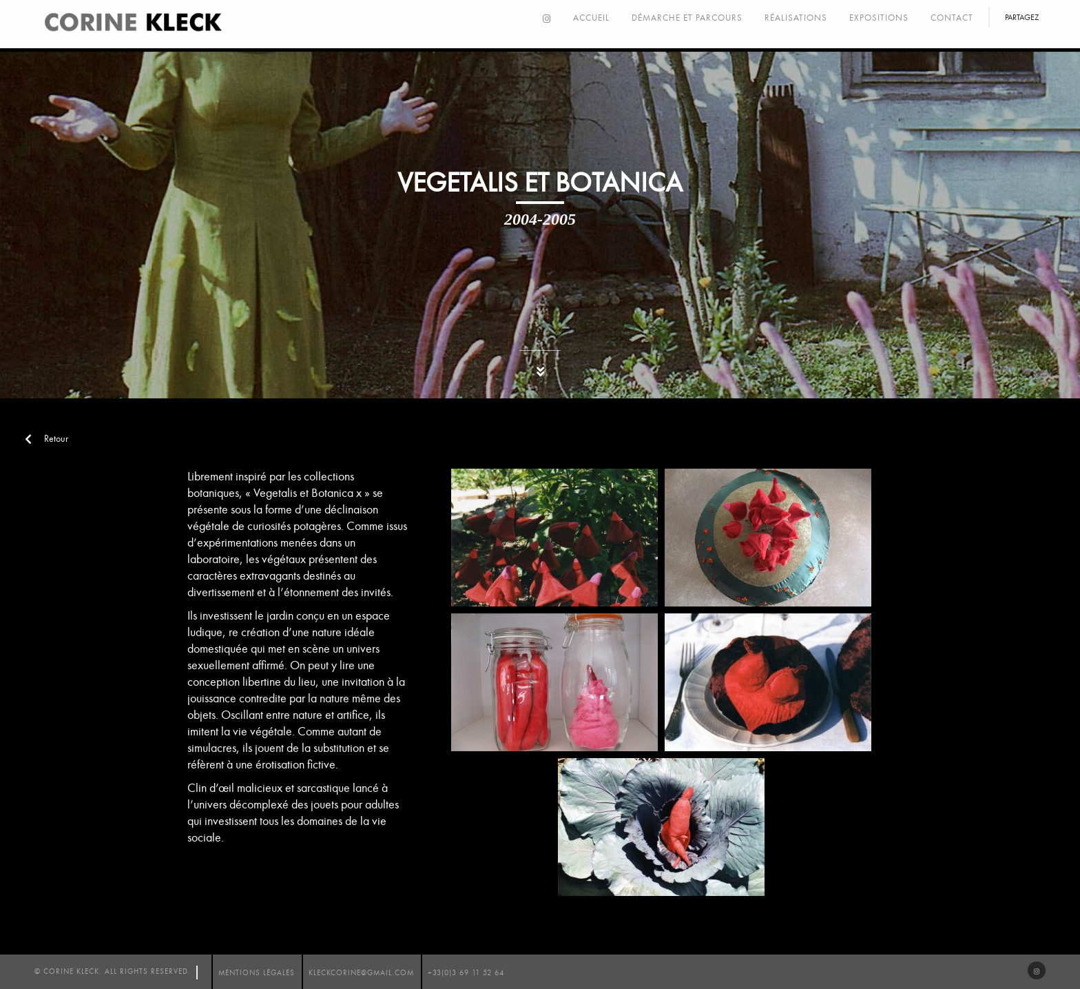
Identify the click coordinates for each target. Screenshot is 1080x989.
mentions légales (256, 972)
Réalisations (796, 17)
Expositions (878, 17)
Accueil (591, 17)
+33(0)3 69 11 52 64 (466, 972)
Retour (46, 439)
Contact (952, 17)
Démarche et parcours (687, 17)
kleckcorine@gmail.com (361, 972)
